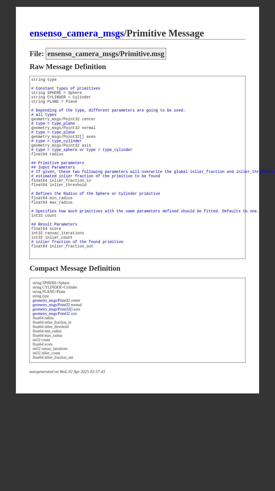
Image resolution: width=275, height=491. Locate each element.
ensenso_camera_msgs (77, 33)
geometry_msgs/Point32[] (52, 309)
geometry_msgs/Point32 (51, 300)
